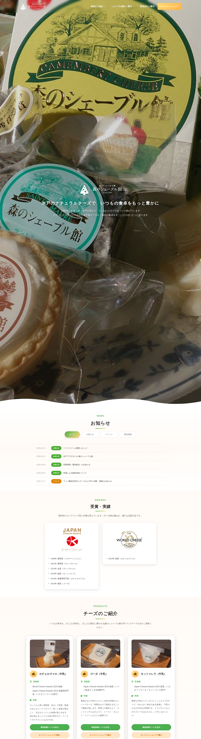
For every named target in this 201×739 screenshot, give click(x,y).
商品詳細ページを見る (50, 727)
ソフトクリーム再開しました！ (75, 448)
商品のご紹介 (98, 6)
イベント (109, 434)
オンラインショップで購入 (49, 735)
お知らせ (90, 434)
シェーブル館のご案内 (122, 6)
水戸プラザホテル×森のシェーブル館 (78, 456)
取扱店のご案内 (147, 6)
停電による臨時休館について (75, 473)
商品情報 (128, 434)
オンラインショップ (169, 6)
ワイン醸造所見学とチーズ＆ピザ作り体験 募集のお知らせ (87, 481)
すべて (72, 434)
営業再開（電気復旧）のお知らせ (76, 465)
